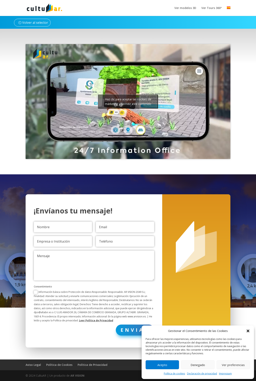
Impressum (225, 373)
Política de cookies (174, 373)
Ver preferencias (233, 365)
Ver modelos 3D (185, 8)
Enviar (134, 317)
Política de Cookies (59, 365)
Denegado (198, 365)
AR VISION (77, 375)
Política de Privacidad (92, 365)
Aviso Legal (33, 365)
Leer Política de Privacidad (99, 308)
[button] (248, 331)
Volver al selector (35, 22)
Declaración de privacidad (202, 373)
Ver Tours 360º (211, 8)
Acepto (162, 365)
